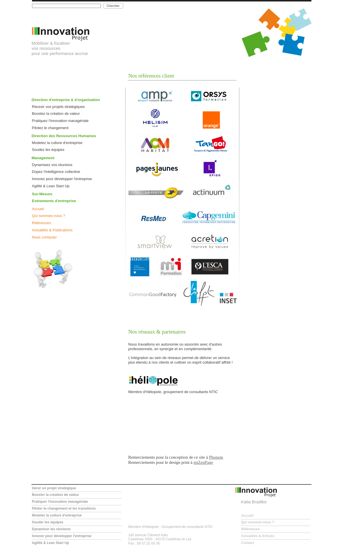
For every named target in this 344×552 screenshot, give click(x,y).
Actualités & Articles (258, 536)
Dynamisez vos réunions (52, 165)
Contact (247, 543)
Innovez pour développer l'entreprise (62, 179)
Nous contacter (44, 237)
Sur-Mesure (42, 194)
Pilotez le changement (50, 128)
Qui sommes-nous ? (48, 216)
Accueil (38, 209)
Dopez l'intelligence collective (56, 171)
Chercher (113, 5)
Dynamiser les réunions (51, 529)
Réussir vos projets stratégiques (58, 107)
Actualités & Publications (52, 230)
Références (41, 223)
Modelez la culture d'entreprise (57, 143)
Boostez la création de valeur (56, 113)
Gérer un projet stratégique (54, 488)
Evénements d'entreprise (54, 201)
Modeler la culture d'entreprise (57, 515)
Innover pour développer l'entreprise (62, 536)
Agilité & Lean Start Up (51, 186)
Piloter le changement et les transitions (64, 508)
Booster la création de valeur (55, 495)
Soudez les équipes (48, 149)
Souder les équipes (47, 522)
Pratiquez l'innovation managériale (60, 121)
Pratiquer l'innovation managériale (60, 502)
